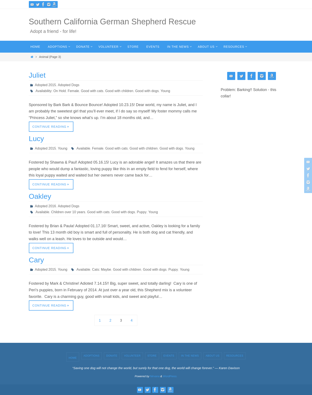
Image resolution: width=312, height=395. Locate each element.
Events (169, 355)
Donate (111, 355)
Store (152, 355)
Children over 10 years (68, 212)
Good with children (119, 91)
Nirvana (154, 376)
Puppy (141, 212)
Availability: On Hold (51, 91)
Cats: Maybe (101, 269)
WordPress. (170, 376)
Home (73, 357)
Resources (234, 355)
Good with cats (92, 91)
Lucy (36, 138)
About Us (213, 355)
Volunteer (132, 355)
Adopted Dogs (68, 85)
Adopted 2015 (45, 85)
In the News (190, 355)
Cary (36, 260)
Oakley (40, 196)
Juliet (37, 75)
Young (165, 91)
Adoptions (91, 355)
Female (73, 91)
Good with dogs (147, 91)
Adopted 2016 (45, 206)
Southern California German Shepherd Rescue (112, 21)
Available (83, 148)
